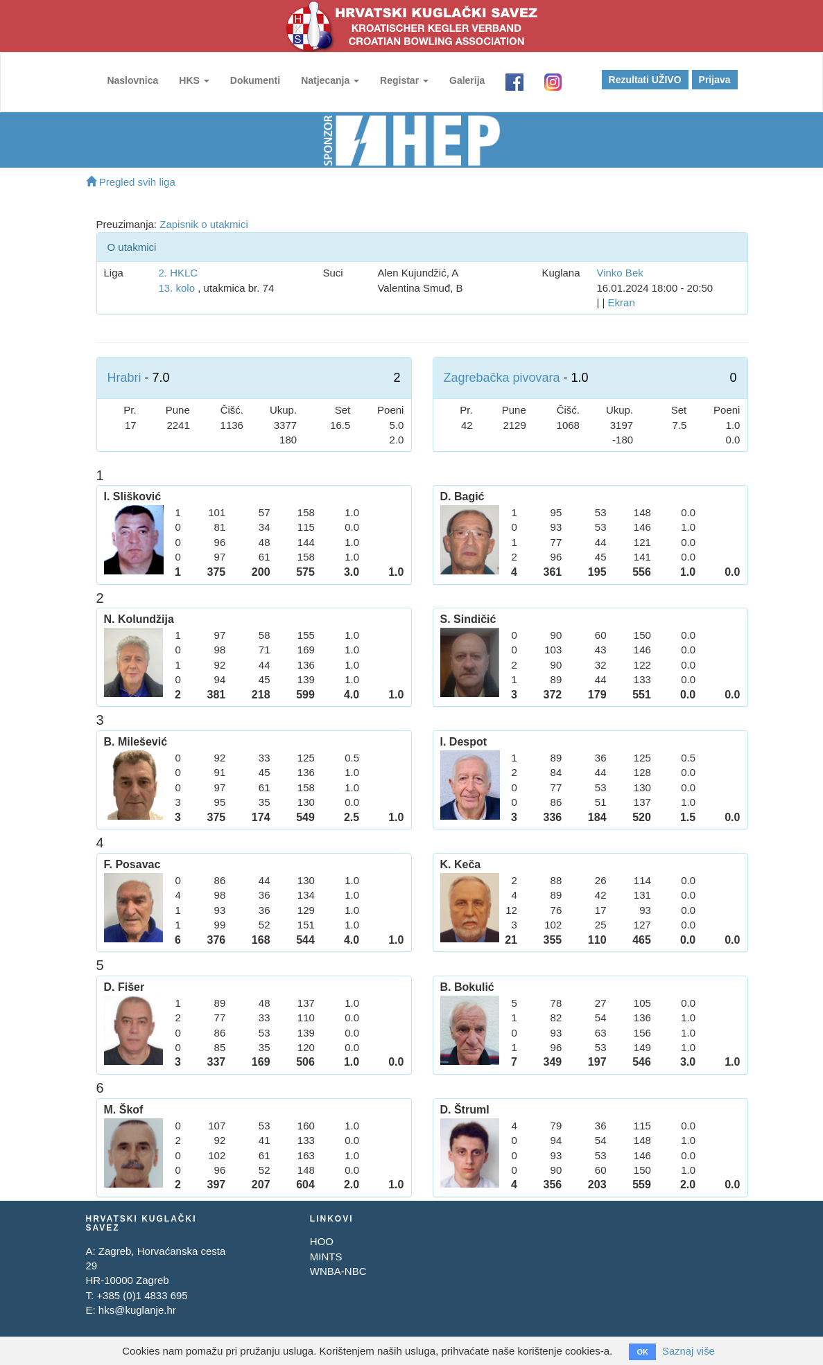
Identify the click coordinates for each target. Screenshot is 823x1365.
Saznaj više (689, 1351)
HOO (321, 1241)
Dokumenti (254, 80)
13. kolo (176, 288)
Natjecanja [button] (329, 80)
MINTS (326, 1256)
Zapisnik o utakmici (203, 224)
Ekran (621, 302)
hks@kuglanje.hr (137, 1310)
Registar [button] (403, 80)
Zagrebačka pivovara (502, 378)
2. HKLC (178, 273)
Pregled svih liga (130, 182)
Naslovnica (132, 80)
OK (642, 1352)
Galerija (466, 80)
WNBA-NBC (338, 1271)
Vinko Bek (619, 273)
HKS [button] (193, 80)
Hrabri (124, 378)
